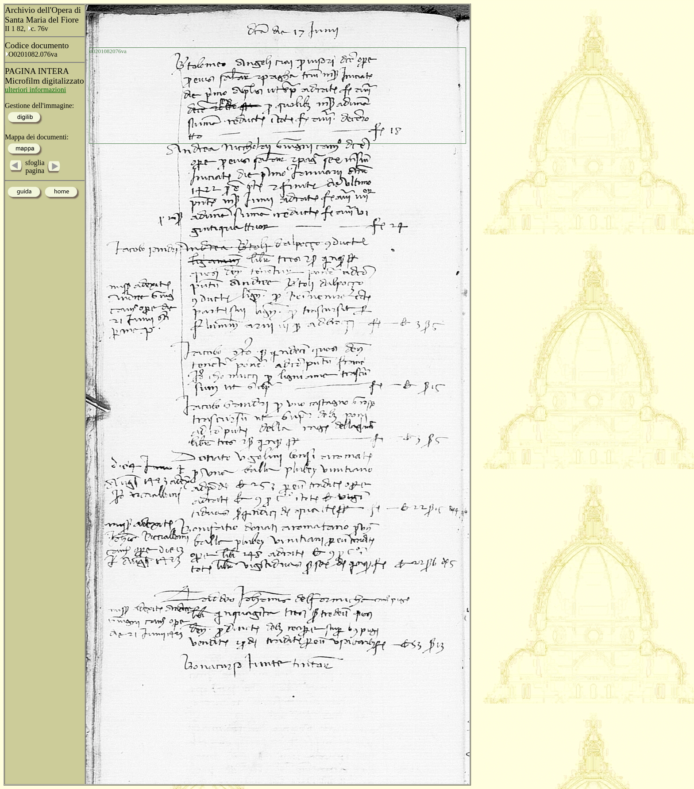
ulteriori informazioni (35, 89)
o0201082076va (108, 51)
